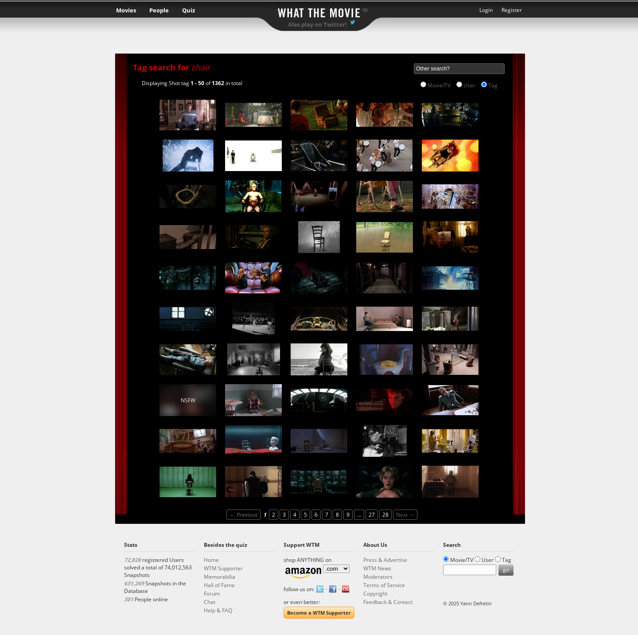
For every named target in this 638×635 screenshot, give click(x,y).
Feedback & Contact (387, 602)
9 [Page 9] (348, 514)
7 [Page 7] (326, 514)
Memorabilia (219, 576)
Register (512, 10)
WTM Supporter (223, 568)
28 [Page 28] (385, 514)
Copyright (375, 593)
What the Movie (319, 11)
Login (486, 10)
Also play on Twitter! (317, 24)
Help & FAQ (218, 610)
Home (211, 560)
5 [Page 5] (305, 514)
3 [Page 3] (284, 514)
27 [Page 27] (372, 514)
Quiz (188, 10)
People (159, 10)
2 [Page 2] (273, 514)
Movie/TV (439, 85)
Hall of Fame (219, 585)
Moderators (378, 576)
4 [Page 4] (294, 514)
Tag (493, 85)
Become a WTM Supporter (319, 612)
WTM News (377, 568)
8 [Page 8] (337, 514)
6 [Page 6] (316, 514)
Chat (209, 602)
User (469, 85)
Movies (126, 10)
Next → (405, 514)
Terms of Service (384, 585)
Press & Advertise (385, 560)
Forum (212, 593)
